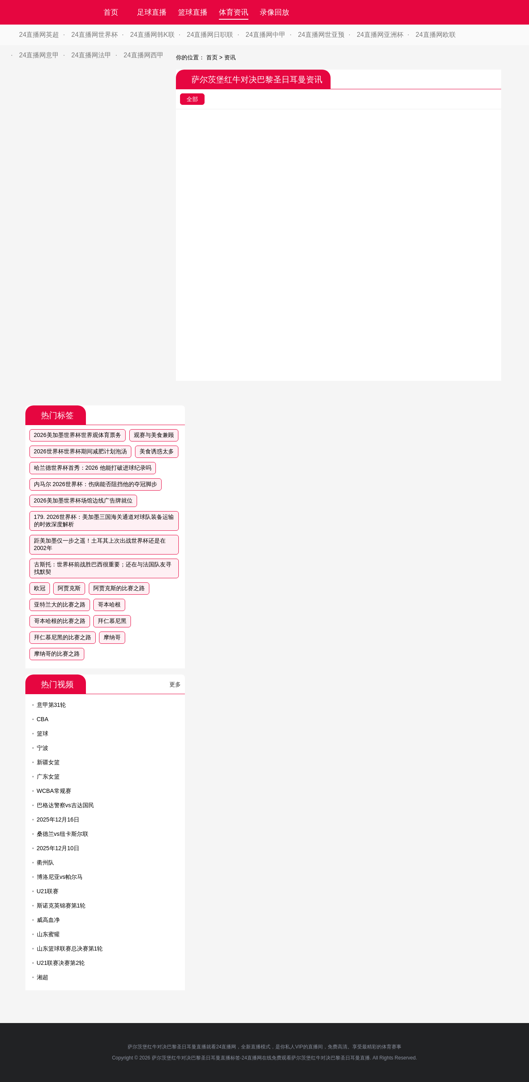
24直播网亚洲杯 (380, 34)
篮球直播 (192, 12)
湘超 (42, 977)
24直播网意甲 (39, 55)
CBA (43, 719)
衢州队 (45, 862)
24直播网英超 (39, 34)
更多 (175, 684)
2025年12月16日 (58, 819)
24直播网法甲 (91, 55)
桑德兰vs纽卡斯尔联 (62, 834)
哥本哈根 (109, 604)
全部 (192, 99)
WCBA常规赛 (54, 791)
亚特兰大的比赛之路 (60, 604)
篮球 (42, 733)
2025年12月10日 (58, 848)
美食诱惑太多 (157, 451)
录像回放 (274, 12)
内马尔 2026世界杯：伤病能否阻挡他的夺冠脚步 (95, 484)
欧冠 (39, 588)
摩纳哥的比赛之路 (57, 653)
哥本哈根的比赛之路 (60, 621)
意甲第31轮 (51, 705)
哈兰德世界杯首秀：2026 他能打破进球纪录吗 (92, 467)
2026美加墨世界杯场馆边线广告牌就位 (83, 500)
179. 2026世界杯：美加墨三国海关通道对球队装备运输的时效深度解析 (104, 520)
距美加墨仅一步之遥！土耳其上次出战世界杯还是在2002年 (100, 544)
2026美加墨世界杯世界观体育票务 (77, 435)
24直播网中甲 (265, 34)
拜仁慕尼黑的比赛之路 (62, 637)
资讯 (230, 57)
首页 (111, 12)
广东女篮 (48, 776)
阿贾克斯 (69, 588)
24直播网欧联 (436, 34)
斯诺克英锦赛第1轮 (61, 905)
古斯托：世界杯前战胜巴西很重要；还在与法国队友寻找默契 (102, 568)
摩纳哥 (112, 637)
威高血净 (48, 920)
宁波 (42, 748)
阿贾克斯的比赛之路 (119, 588)
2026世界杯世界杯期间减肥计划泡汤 (80, 451)
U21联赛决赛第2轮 (61, 963)
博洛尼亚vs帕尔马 (60, 877)
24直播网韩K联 (152, 34)
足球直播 (152, 12)
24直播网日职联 (210, 34)
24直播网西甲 (144, 55)
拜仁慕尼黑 (112, 621)
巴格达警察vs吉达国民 (65, 805)
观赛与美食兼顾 (154, 435)
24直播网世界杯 (94, 34)
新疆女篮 (48, 762)
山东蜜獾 (48, 934)
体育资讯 (233, 12)
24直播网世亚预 (321, 34)
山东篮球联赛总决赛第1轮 (70, 948)
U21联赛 (48, 891)
